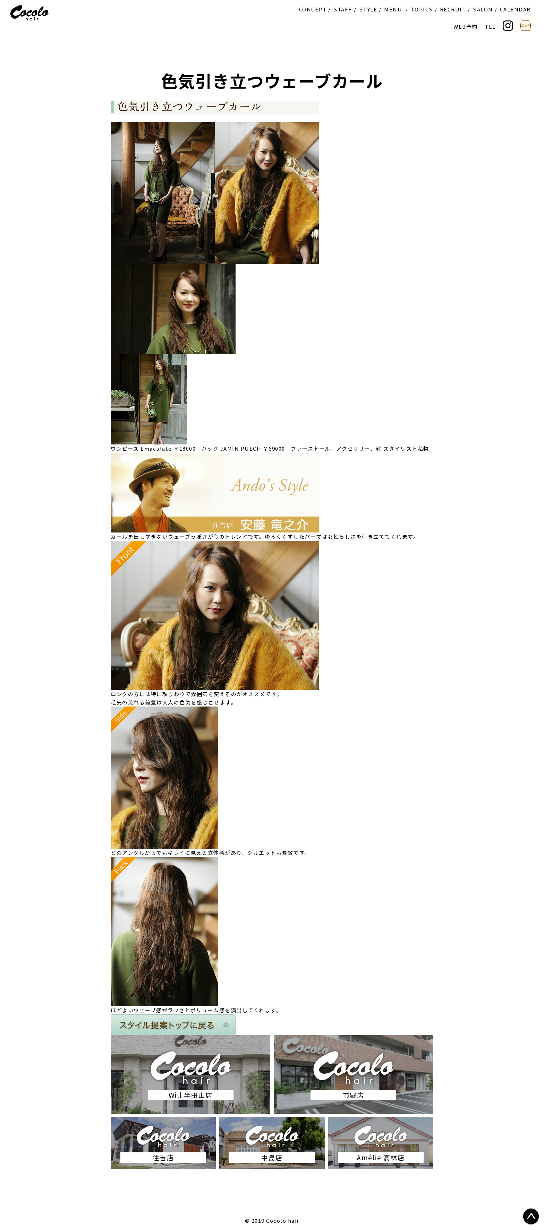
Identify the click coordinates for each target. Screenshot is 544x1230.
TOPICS (422, 9)
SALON (483, 9)
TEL (490, 26)
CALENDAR (515, 9)
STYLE (368, 9)
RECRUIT (453, 9)
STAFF (342, 9)
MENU (393, 9)
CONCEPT (313, 9)
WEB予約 (465, 26)
